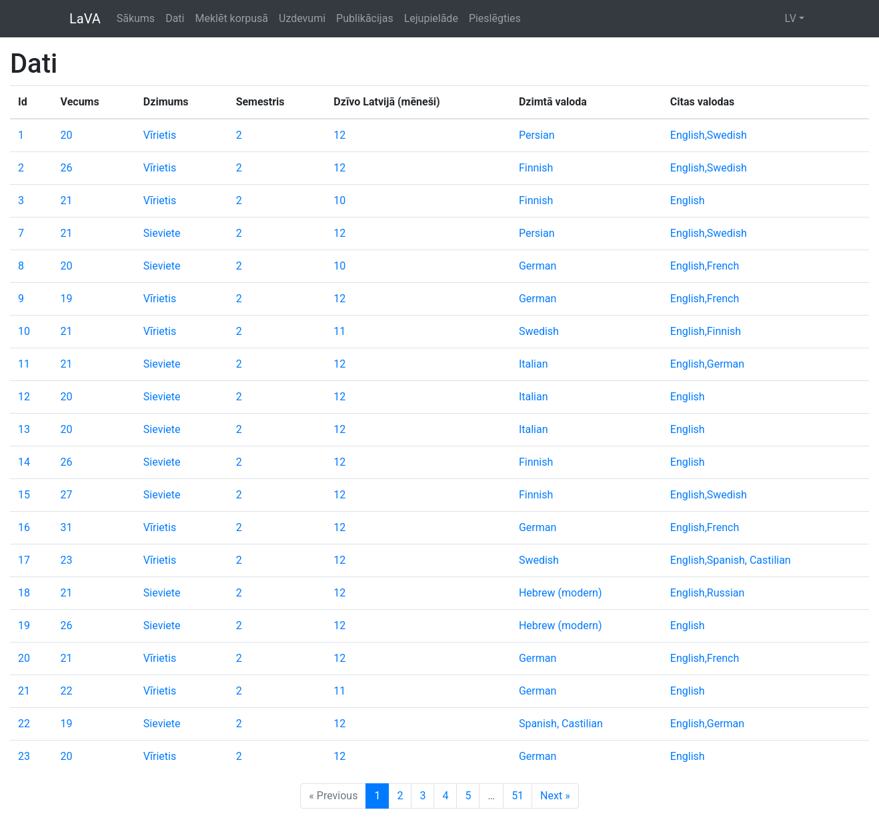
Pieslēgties (495, 18)
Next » (555, 795)
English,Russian (707, 592)
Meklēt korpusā (231, 18)
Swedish (539, 331)
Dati (174, 18)
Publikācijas (364, 18)
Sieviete (162, 233)
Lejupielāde (431, 18)
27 (67, 494)
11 (339, 331)
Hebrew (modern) (560, 592)
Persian (537, 135)
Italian (533, 364)
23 (67, 560)
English (687, 200)
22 (67, 691)
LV (790, 18)
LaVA (85, 19)
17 (24, 560)
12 (339, 135)
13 (24, 429)
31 (67, 527)
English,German (707, 364)
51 (518, 795)
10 (339, 200)
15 (24, 494)
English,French (704, 266)
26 (67, 167)
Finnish (536, 167)
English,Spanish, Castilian (730, 560)
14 (24, 462)
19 (67, 298)
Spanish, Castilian (561, 723)
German (537, 266)
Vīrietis (159, 135)
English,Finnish (705, 331)
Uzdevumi (302, 18)
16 (24, 527)
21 (67, 200)
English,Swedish (708, 135)
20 (67, 135)
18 (24, 592)
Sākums (136, 18)
